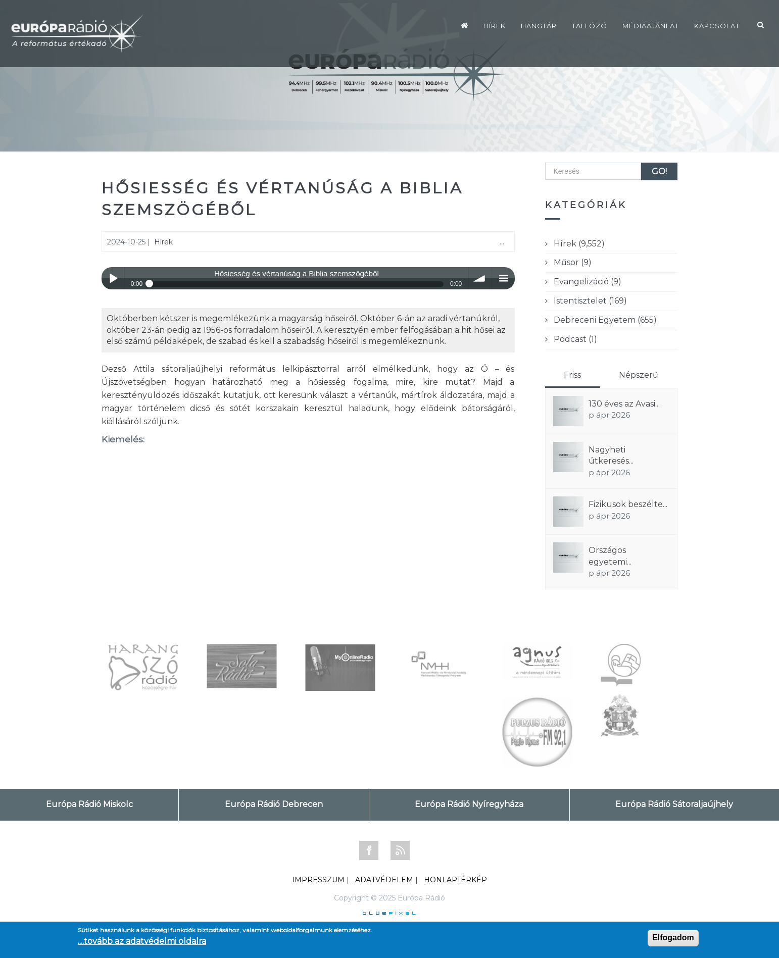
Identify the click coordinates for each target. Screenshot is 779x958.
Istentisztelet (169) (590, 301)
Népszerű (638, 375)
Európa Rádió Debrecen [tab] (274, 804)
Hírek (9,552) (579, 243)
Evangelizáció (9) (587, 281)
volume (480, 278)
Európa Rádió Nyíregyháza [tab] (469, 804)
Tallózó (589, 26)
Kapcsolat (717, 26)
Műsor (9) (573, 262)
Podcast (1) (575, 339)
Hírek (494, 26)
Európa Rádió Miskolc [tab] (89, 804)
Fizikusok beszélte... (628, 504)
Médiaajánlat (650, 26)
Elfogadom (673, 937)
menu (503, 278)
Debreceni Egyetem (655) (605, 320)
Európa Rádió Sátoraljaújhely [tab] (674, 804)
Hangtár (539, 26)
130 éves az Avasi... (624, 404)
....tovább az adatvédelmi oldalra (142, 941)
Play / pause (113, 278)
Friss (572, 375)
